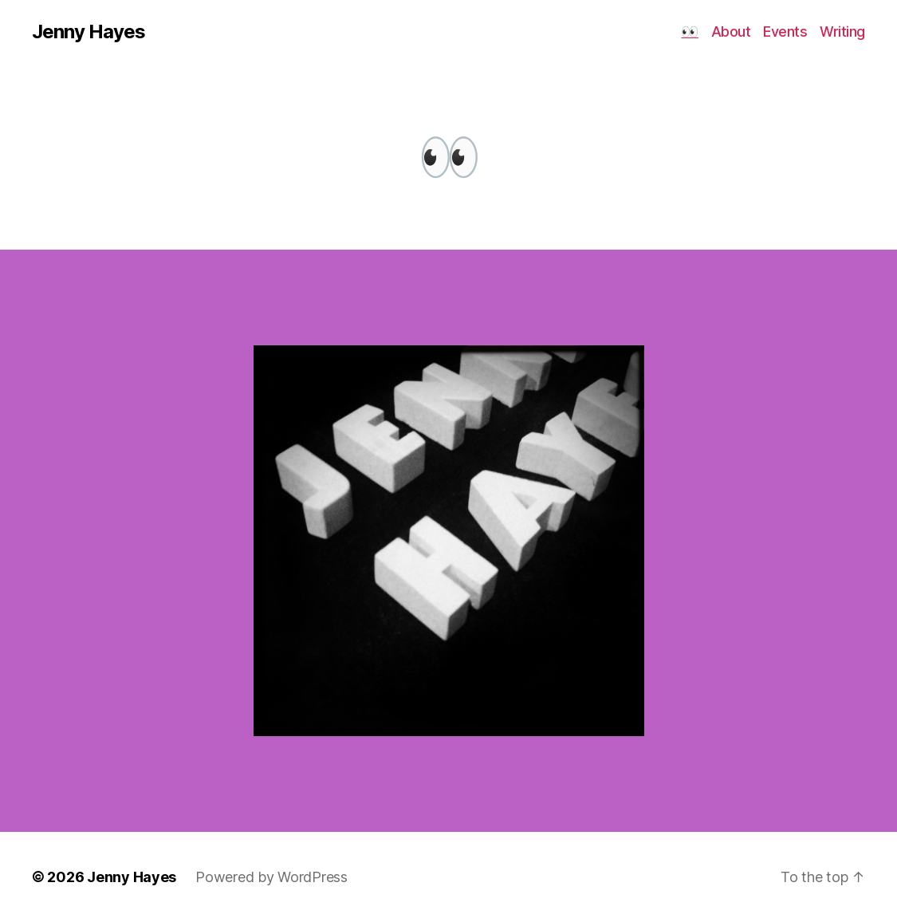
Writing (842, 31)
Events (785, 31)
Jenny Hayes (88, 31)
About (731, 31)
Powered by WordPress (271, 877)
